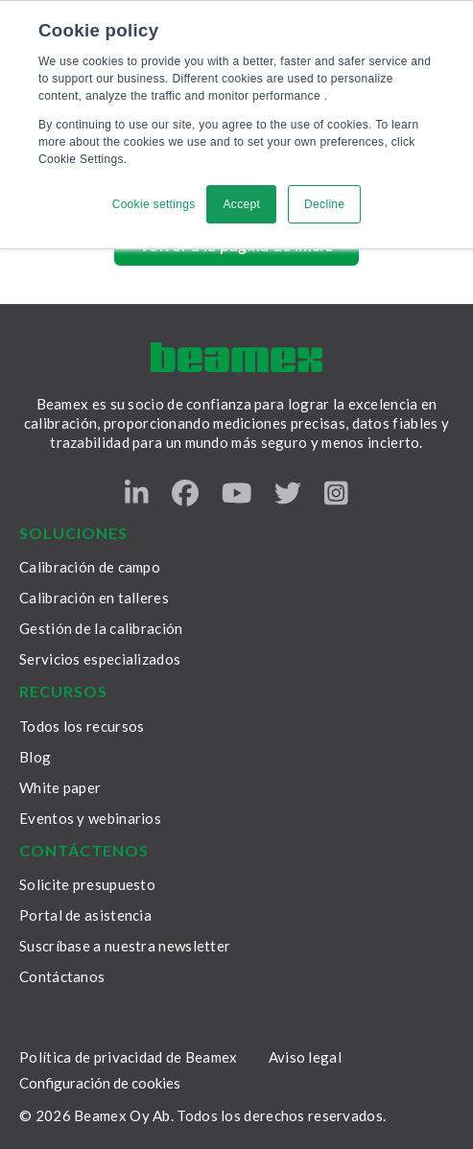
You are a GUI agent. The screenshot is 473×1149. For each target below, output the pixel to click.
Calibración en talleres (94, 597)
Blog (35, 756)
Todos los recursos (81, 726)
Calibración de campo (89, 566)
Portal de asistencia (85, 915)
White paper (60, 787)
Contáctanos (62, 976)
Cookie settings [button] (154, 204)
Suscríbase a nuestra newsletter (124, 945)
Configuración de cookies (99, 1083)
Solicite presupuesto (87, 884)
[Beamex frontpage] (236, 357)
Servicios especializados (99, 659)
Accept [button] (241, 204)
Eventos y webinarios (90, 818)
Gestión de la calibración (101, 628)
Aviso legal (305, 1057)
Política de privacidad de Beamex (128, 1057)
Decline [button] (324, 204)
